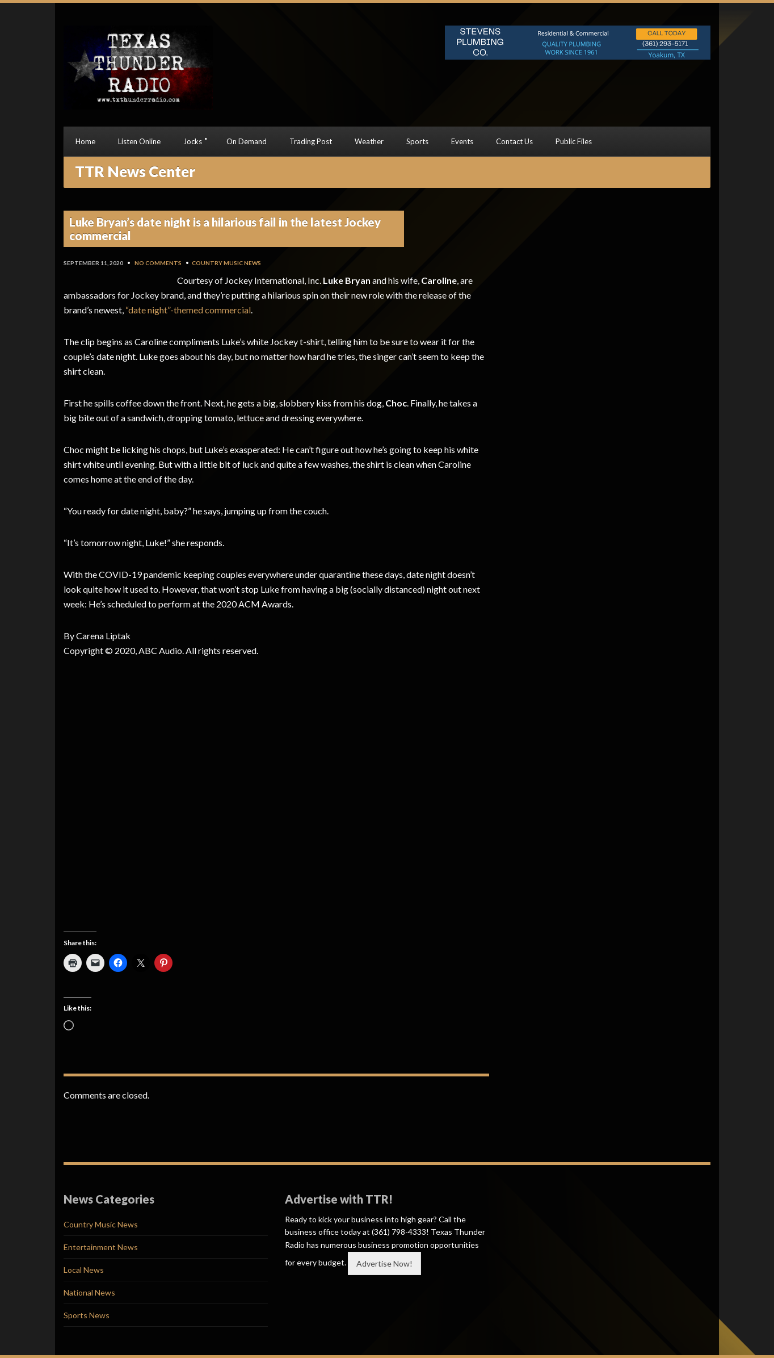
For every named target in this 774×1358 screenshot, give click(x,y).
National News (89, 1292)
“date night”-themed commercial (188, 309)
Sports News (87, 1315)
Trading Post (310, 141)
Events (462, 141)
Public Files (574, 141)
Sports (417, 141)
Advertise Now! (384, 1263)
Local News (84, 1270)
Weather (369, 141)
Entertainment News (101, 1247)
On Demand (246, 141)
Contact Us (514, 141)
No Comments (158, 262)
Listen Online (139, 141)
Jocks (192, 141)
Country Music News (226, 262)
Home (85, 141)
